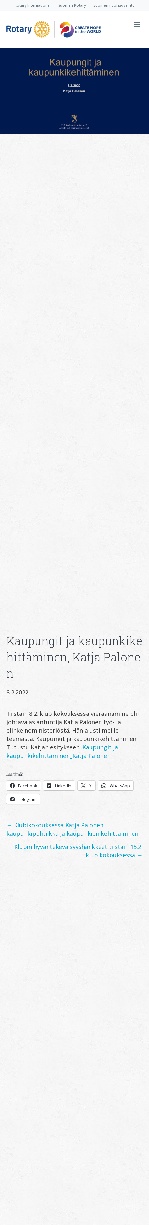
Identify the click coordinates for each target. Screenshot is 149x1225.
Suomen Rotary (72, 5)
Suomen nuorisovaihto (114, 5)
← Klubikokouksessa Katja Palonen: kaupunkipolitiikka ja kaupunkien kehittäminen (72, 829)
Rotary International (33, 5)
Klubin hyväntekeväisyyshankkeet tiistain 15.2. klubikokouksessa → (78, 851)
